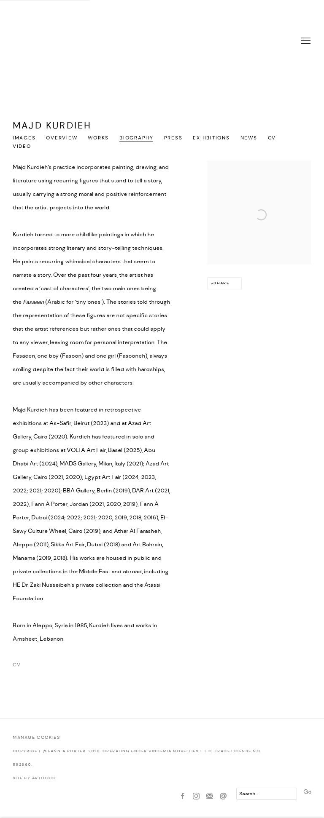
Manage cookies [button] (36, 737)
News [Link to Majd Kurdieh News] (248, 138)
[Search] (266, 794)
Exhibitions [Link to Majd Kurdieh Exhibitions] (211, 138)
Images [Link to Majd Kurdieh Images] (24, 138)
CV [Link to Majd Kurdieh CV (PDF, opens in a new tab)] (272, 138)
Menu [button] (305, 41)
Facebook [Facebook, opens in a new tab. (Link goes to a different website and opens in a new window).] (183, 796)
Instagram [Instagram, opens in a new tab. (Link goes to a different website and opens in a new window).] (196, 796)
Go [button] (307, 792)
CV (54, 667)
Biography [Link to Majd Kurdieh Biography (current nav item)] (136, 138)
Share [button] (221, 283)
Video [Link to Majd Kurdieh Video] (22, 147)
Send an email (223, 796)
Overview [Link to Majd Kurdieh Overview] (61, 138)
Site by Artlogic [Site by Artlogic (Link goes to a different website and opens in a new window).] (34, 778)
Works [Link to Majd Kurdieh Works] (98, 138)
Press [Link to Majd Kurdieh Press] (173, 138)
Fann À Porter (162, 41)
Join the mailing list (210, 796)
